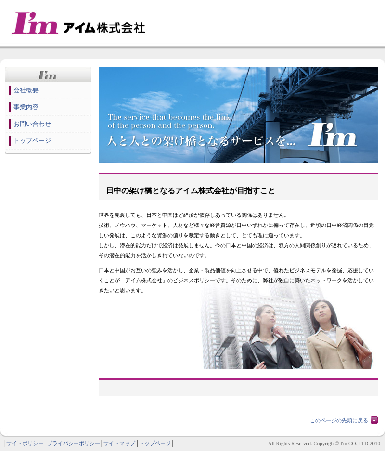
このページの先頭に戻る (339, 420)
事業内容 (25, 107)
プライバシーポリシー (73, 443)
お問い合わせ (32, 123)
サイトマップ (119, 443)
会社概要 (25, 90)
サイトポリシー (24, 443)
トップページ (32, 140)
